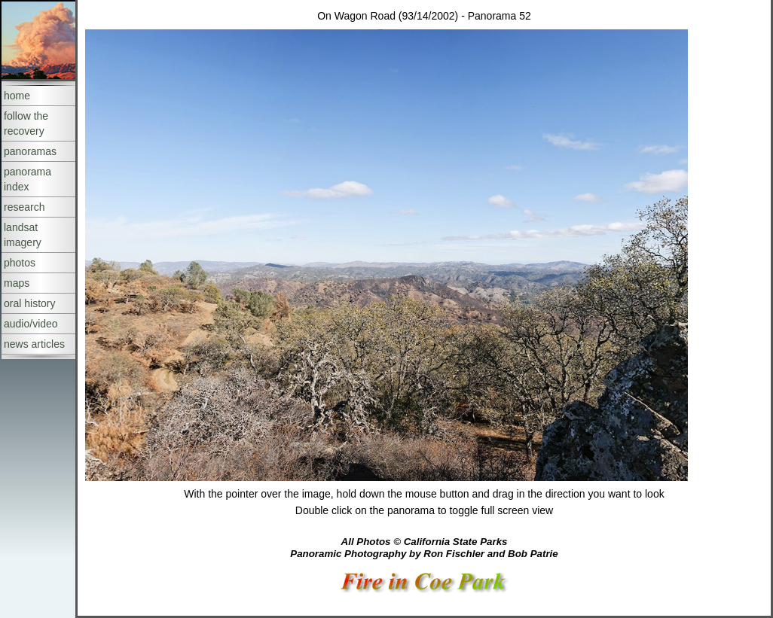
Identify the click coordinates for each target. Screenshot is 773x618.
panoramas (30, 151)
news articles (34, 344)
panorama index (27, 179)
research (24, 207)
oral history (29, 303)
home (17, 96)
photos (19, 263)
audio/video (31, 324)
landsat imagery (22, 234)
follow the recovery (26, 123)
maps (16, 283)
